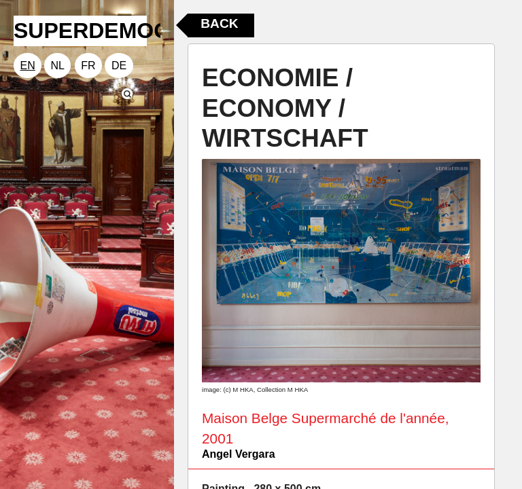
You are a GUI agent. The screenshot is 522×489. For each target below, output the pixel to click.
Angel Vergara (238, 454)
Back (219, 23)
